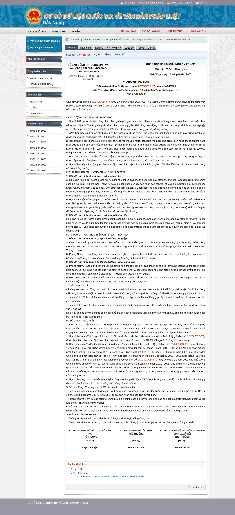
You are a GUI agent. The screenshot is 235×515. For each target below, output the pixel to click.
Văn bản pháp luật (123, 39)
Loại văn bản (34, 94)
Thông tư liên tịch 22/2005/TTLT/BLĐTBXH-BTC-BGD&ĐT (163, 39)
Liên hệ (201, 2)
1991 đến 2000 (38, 159)
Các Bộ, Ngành (152, 31)
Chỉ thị (33, 107)
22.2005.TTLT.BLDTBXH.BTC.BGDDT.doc (102, 476)
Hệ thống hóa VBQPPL (42, 47)
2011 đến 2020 (38, 170)
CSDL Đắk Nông (103, 39)
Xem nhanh (136, 476)
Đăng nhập (128, 2)
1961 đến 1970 (38, 142)
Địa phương (177, 31)
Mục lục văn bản (36, 59)
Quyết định (36, 113)
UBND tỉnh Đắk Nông (41, 84)
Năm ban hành (35, 123)
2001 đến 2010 (38, 164)
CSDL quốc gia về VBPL (81, 39)
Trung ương (128, 31)
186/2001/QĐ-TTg (144, 352)
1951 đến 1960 (38, 136)
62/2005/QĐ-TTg (147, 86)
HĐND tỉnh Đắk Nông (41, 78)
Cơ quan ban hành (37, 71)
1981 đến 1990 (38, 153)
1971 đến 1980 (38, 147)
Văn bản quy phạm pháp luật (45, 41)
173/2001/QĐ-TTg (147, 359)
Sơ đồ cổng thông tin (180, 2)
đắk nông (198, 31)
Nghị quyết (36, 102)
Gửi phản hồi (197, 487)
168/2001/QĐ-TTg (179, 344)
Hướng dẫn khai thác (151, 2)
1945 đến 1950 (38, 130)
